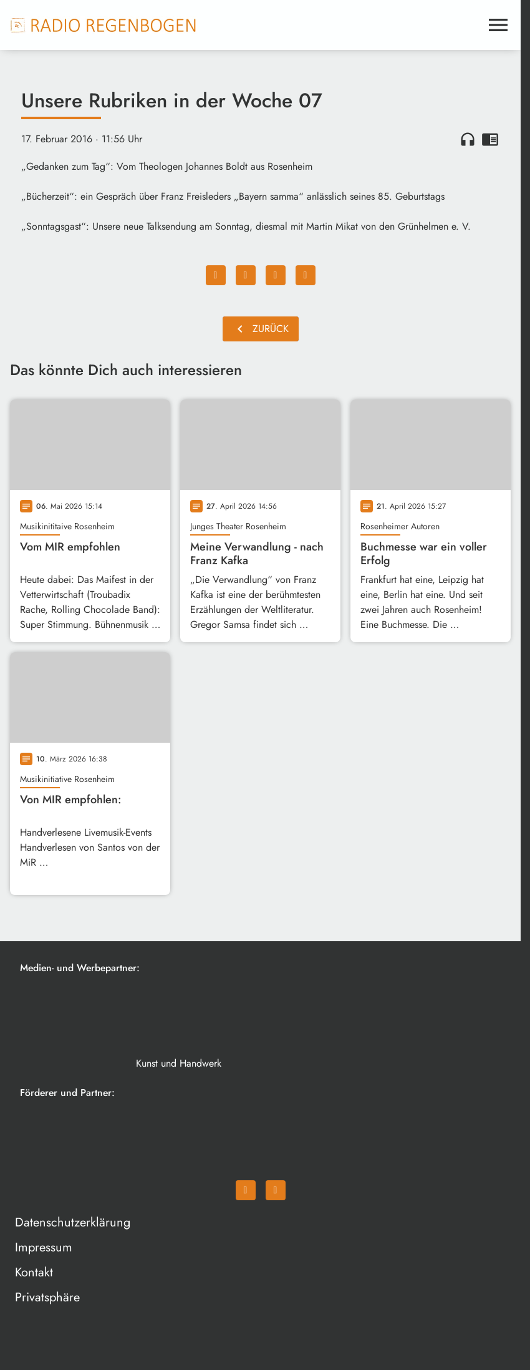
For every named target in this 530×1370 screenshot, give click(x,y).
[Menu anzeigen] (498, 24)
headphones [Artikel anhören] (467, 139)
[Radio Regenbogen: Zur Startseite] (103, 24)
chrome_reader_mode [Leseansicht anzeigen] (490, 139)
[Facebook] (246, 1190)
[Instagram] (276, 1190)
